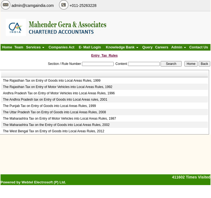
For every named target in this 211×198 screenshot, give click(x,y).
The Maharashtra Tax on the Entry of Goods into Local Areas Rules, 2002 (56, 125)
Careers (161, 47)
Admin (178, 47)
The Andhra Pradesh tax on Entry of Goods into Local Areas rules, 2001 (55, 99)
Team (18, 47)
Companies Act (61, 47)
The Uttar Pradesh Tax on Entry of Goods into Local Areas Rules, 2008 (54, 112)
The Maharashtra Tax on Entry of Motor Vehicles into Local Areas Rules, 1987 (59, 118)
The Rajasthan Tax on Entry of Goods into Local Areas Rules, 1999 (52, 80)
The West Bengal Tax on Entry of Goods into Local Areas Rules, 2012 (53, 131)
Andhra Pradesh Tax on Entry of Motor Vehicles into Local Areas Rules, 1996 (59, 93)
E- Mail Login (90, 47)
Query (147, 47)
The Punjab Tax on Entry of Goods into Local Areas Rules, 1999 (49, 106)
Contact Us (198, 47)
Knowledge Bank (122, 47)
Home (7, 47)
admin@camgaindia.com (33, 5)
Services (35, 47)
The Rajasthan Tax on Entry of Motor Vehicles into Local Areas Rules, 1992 (57, 87)
